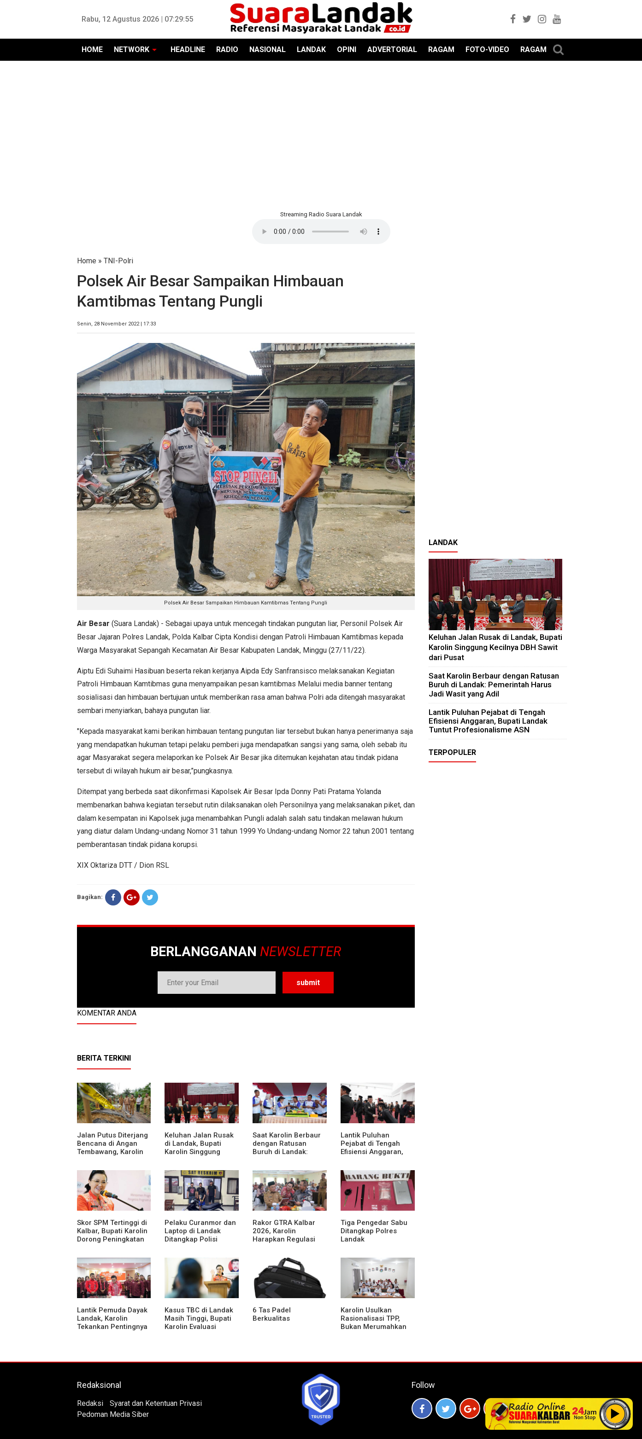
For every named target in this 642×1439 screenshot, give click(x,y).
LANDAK (311, 49)
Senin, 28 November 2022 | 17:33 (116, 324)
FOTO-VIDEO (487, 49)
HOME (92, 49)
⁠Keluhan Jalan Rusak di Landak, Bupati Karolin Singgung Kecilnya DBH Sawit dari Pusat (199, 1151)
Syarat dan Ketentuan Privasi (156, 1403)
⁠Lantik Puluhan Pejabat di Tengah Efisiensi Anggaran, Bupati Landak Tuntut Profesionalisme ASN (376, 1151)
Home (86, 260)
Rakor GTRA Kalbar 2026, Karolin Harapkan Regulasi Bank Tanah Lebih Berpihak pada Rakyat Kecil (288, 1243)
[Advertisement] (321, 134)
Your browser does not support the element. (321, 231)
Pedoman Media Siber (113, 1414)
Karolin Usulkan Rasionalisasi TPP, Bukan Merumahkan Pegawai (373, 1322)
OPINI (346, 49)
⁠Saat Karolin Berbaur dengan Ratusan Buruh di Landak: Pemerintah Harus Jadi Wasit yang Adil (287, 1151)
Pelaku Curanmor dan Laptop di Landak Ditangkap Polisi (200, 1231)
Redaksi (90, 1403)
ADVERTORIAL (392, 49)
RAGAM (441, 49)
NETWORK (131, 49)
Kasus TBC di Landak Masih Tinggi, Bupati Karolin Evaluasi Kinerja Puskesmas (199, 1322)
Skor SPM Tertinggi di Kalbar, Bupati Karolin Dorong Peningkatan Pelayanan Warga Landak (112, 1239)
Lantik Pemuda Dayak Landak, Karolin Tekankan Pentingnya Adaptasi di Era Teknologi (112, 1326)
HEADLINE (188, 49)
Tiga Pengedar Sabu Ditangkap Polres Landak (374, 1231)
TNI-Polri (118, 260)
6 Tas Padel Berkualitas (272, 1314)
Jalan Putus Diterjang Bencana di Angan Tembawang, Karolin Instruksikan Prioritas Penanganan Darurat (112, 1151)
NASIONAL (267, 49)
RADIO (227, 49)
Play (615, 1413)
